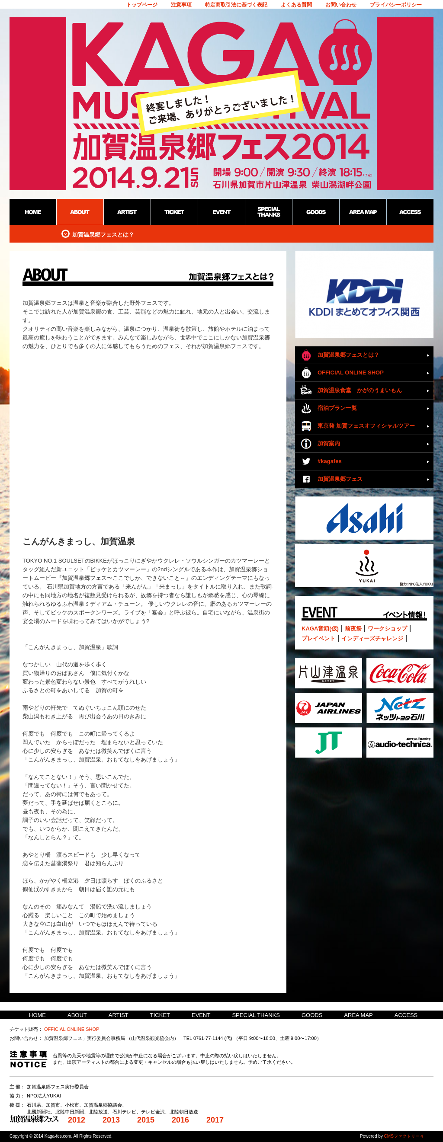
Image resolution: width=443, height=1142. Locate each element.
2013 (111, 1120)
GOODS (312, 1015)
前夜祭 (353, 628)
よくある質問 (296, 5)
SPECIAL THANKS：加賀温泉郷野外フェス (268, 212)
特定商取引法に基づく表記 (236, 5)
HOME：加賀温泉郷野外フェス (33, 212)
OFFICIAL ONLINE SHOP (351, 372)
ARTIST (118, 1015)
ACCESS (406, 1015)
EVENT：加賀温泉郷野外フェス (221, 212)
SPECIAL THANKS (256, 1015)
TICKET (160, 1015)
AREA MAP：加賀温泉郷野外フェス (362, 212)
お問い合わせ (340, 5)
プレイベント (318, 638)
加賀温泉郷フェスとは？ (348, 355)
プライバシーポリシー (396, 5)
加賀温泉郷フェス (340, 479)
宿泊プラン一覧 (337, 408)
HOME (37, 1015)
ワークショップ (387, 628)
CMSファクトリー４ (404, 1136)
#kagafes (330, 461)
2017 (215, 1120)
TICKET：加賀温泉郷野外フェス (174, 212)
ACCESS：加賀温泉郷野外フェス (409, 212)
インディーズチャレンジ (372, 638)
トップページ (141, 5)
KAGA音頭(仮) (320, 628)
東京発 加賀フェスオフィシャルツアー (366, 425)
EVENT (201, 1015)
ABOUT (77, 1015)
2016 (180, 1120)
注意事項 (181, 5)
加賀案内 (329, 443)
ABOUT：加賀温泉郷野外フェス (79, 212)
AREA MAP (358, 1015)
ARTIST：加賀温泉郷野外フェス (127, 212)
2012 (76, 1120)
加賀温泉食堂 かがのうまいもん (360, 390)
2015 (145, 1120)
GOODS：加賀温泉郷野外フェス (315, 212)
